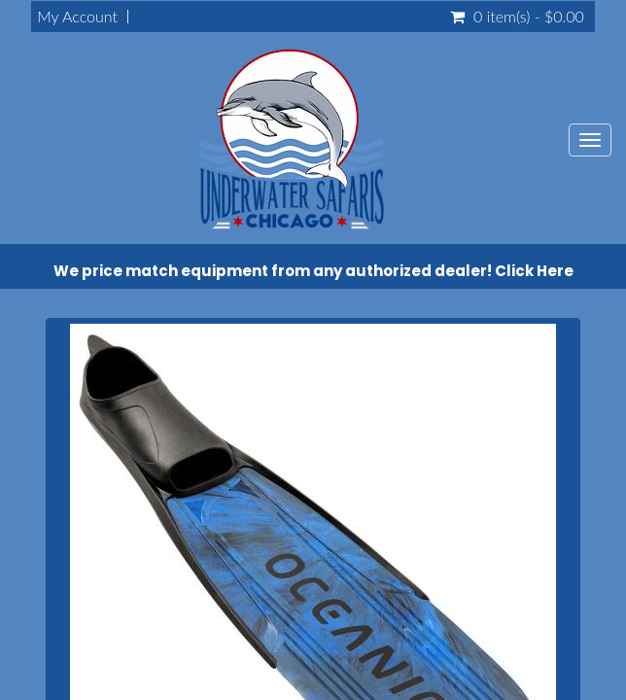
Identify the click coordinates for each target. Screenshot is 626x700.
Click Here (534, 271)
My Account (77, 16)
